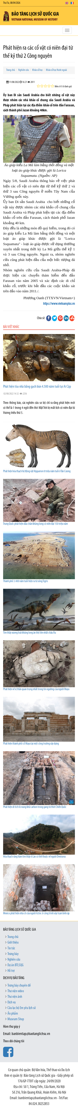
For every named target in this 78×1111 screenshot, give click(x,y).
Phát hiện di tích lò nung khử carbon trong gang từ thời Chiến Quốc (34, 807)
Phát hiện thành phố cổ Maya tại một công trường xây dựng (31, 743)
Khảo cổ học (37, 70)
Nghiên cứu (23, 70)
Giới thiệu (13, 943)
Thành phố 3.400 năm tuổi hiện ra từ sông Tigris (25, 581)
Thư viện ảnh (14, 997)
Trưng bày (13, 954)
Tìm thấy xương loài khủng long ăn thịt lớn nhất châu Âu (29, 632)
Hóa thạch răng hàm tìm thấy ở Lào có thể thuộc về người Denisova (34, 856)
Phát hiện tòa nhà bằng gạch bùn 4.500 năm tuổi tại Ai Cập (37, 387)
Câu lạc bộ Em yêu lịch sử (21, 1008)
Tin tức (11, 948)
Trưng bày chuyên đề (19, 986)
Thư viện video (15, 991)
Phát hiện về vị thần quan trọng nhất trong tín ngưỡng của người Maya (36, 689)
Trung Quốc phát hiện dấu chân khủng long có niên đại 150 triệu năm (35, 524)
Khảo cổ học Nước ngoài (56, 70)
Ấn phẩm (12, 1014)
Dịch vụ (11, 1002)
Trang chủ (10, 70)
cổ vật (22, 186)
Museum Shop (15, 1019)
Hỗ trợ (11, 971)
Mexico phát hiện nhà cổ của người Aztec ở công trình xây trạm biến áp (36, 913)
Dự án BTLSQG (15, 965)
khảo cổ (52, 207)
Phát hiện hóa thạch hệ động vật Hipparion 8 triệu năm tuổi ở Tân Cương (37, 471)
